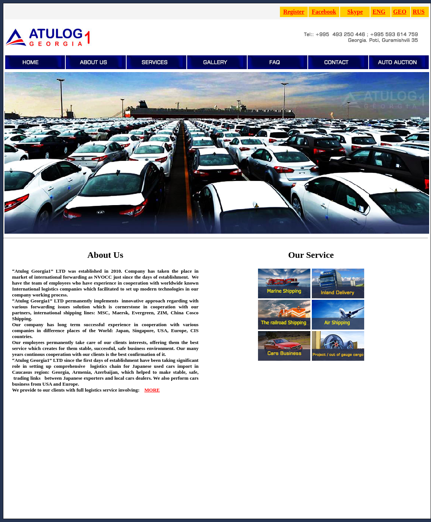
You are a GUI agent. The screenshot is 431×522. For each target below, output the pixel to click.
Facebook (324, 12)
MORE (152, 390)
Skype (355, 12)
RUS (419, 12)
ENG (378, 12)
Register (293, 12)
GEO (399, 12)
